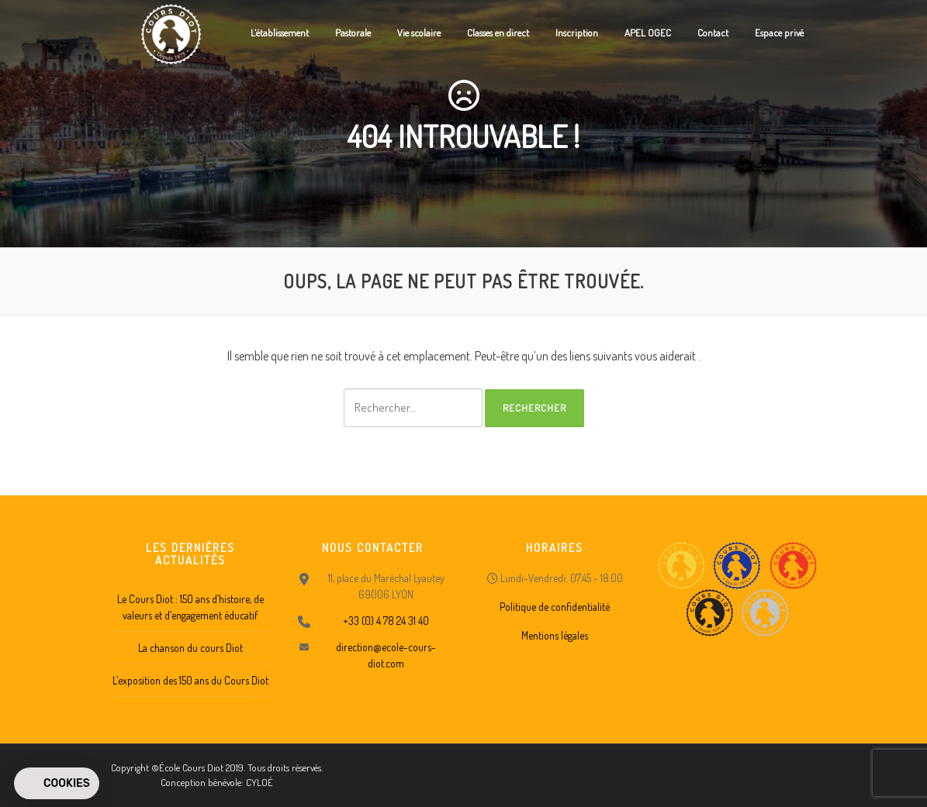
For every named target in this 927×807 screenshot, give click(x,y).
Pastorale (353, 32)
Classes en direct (498, 32)
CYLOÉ (259, 782)
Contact (712, 32)
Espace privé (779, 32)
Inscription (576, 32)
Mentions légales (554, 635)
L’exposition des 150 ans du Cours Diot (190, 680)
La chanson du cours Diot (190, 647)
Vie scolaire (419, 32)
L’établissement (280, 32)
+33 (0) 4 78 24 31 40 (386, 620)
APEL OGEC (647, 32)
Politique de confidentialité (555, 606)
